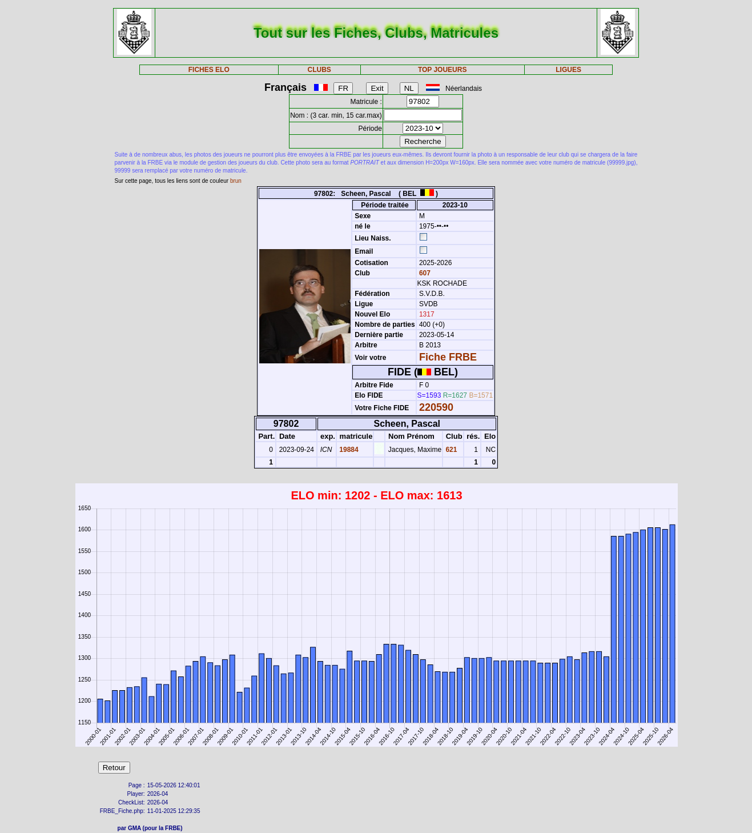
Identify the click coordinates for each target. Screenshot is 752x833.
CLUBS (319, 70)
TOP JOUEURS (442, 70)
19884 (348, 450)
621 (450, 450)
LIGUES (568, 70)
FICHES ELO (209, 70)
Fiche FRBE (448, 357)
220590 (436, 407)
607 (424, 273)
